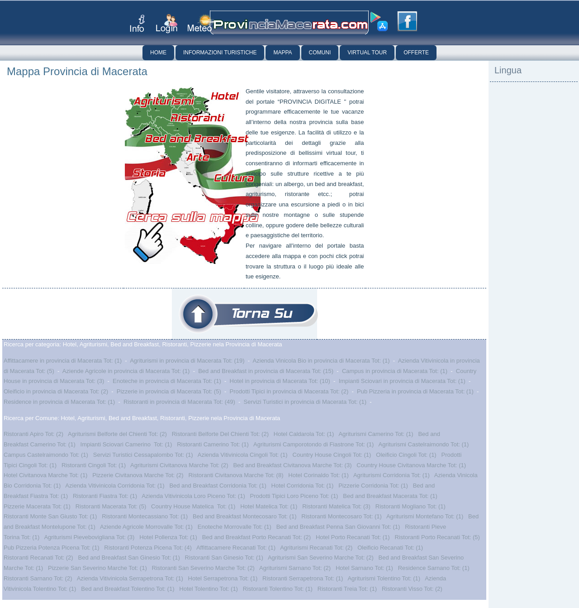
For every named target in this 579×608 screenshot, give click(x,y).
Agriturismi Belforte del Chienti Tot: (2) (117, 434)
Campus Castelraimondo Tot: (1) (46, 454)
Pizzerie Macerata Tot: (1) (37, 506)
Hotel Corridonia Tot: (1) (302, 485)
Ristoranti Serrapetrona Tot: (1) (302, 578)
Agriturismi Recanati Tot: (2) (316, 547)
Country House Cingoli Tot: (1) (332, 454)
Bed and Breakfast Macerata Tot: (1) (390, 496)
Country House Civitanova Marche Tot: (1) (411, 465)
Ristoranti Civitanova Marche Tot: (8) (235, 475)
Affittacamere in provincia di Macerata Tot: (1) (63, 360)
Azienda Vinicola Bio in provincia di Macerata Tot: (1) (321, 360)
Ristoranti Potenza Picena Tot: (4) (147, 547)
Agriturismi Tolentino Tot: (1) (383, 578)
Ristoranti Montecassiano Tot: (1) (145, 516)
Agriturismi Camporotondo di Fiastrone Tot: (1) (313, 444)
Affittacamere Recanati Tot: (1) (235, 547)
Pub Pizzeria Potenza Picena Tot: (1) (52, 547)
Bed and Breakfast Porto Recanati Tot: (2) (256, 537)
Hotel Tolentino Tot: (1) (208, 588)
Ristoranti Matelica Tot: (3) (336, 506)
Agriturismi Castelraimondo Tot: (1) (424, 444)
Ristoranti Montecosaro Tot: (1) (341, 516)
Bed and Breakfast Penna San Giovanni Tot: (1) (338, 526)
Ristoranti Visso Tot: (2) (412, 588)
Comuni (320, 52)
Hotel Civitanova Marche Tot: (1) (45, 475)
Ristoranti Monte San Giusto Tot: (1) (50, 516)
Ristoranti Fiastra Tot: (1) (105, 496)
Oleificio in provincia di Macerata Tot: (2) (56, 391)
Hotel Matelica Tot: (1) (268, 506)
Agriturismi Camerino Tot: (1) (375, 434)
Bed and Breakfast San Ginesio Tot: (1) (129, 557)
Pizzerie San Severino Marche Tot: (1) (97, 568)
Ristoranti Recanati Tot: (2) (38, 557)
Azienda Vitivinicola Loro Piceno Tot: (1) (193, 496)
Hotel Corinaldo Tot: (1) (318, 475)
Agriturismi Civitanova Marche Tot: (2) (179, 465)
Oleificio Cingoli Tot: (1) (406, 454)
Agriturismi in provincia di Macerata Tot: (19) (187, 360)
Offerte (416, 52)
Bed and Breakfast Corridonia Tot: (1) (217, 485)
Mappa (282, 52)
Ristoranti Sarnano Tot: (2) (38, 578)
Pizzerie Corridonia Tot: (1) (373, 485)
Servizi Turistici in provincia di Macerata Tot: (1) (305, 401)
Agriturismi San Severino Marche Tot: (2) (321, 557)
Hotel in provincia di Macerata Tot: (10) (280, 381)
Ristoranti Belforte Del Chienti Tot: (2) (220, 434)
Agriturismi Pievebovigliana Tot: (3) (89, 537)
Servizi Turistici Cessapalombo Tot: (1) (143, 454)
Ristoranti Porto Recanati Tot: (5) (437, 537)
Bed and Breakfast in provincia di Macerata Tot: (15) (265, 371)
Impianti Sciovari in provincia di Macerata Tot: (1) (402, 381)
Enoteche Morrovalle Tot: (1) (234, 526)
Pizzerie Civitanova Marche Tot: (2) (137, 475)
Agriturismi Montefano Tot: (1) (424, 516)
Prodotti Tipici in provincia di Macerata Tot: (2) (289, 391)
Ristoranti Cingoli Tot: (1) (94, 465)
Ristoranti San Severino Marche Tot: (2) (203, 568)
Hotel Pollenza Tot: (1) (168, 537)
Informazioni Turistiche (219, 52)
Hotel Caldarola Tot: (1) (304, 434)
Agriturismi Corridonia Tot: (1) (391, 475)
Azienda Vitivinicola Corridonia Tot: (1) (114, 485)
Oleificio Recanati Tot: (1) (390, 547)
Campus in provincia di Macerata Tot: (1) (394, 371)
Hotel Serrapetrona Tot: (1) (223, 578)
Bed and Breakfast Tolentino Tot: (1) (127, 588)
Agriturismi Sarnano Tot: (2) (295, 568)
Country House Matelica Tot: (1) (193, 506)
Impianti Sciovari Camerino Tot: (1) (126, 444)
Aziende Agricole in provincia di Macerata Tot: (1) (126, 371)
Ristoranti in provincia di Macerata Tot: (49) (179, 401)
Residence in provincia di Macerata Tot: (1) (59, 401)
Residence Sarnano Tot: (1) (434, 568)
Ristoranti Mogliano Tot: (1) (410, 506)
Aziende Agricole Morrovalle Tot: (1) (146, 526)
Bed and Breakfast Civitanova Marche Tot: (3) (292, 465)
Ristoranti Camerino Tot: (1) (213, 444)
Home (158, 52)
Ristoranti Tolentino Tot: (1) (278, 588)
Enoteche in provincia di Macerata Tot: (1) (167, 381)
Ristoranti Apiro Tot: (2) (33, 434)
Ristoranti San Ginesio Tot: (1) (224, 557)
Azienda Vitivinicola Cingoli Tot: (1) (243, 454)
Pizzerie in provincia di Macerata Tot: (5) (169, 391)
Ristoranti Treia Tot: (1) (347, 588)
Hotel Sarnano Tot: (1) (364, 568)
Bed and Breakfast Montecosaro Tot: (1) (245, 516)
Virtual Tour (367, 52)
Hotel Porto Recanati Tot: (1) (353, 537)
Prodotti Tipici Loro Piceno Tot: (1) (294, 496)
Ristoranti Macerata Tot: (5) (111, 506)
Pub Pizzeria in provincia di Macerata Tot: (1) (415, 391)
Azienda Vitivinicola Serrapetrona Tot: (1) (130, 578)
